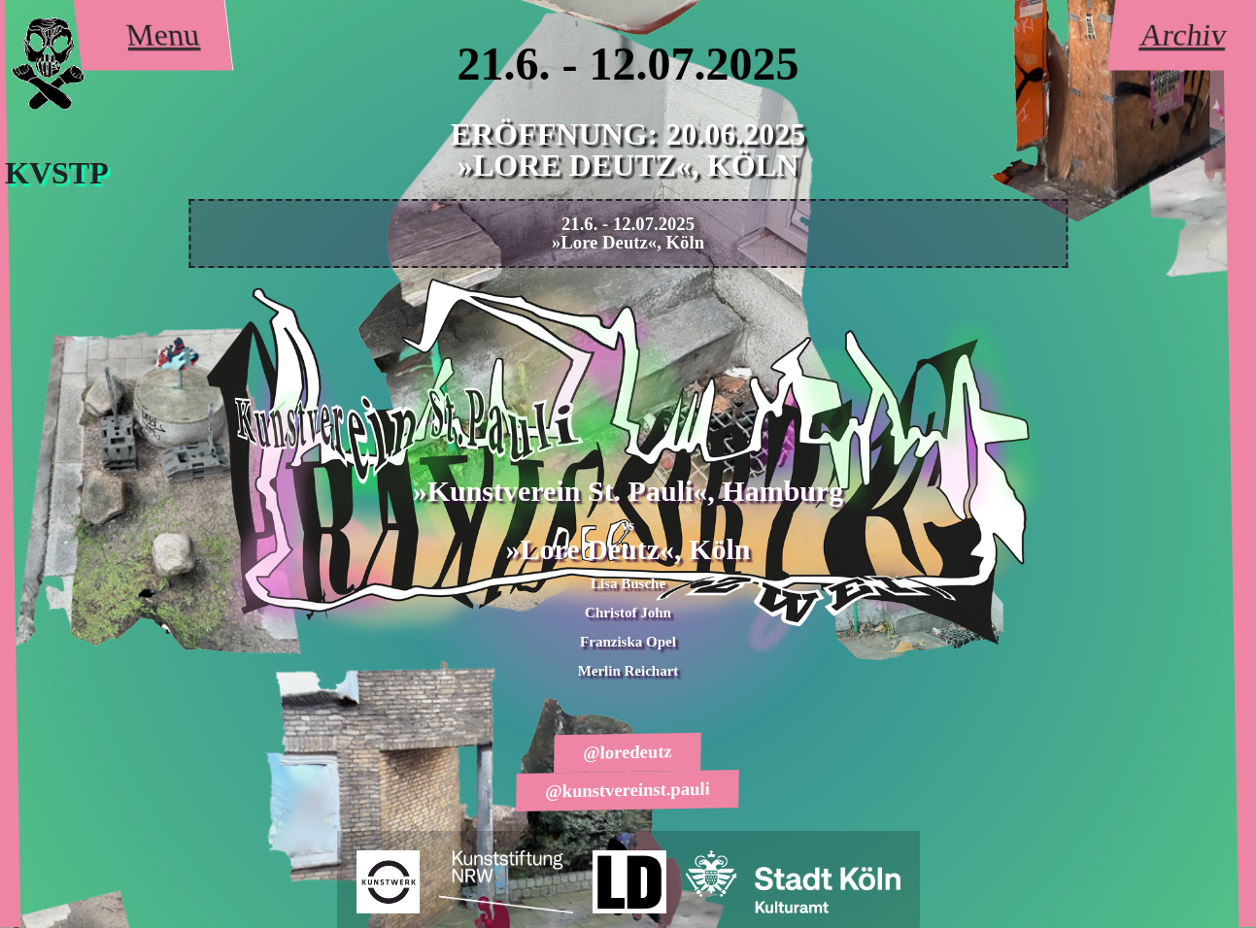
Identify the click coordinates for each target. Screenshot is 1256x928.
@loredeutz (628, 753)
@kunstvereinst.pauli (628, 789)
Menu (162, 34)
